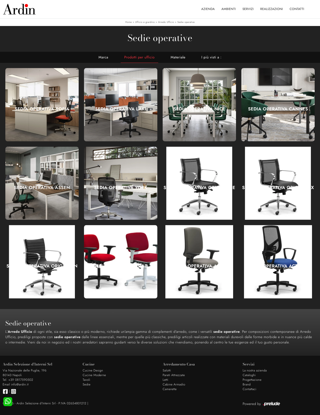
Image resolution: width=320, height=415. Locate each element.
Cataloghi (249, 375)
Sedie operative (186, 22)
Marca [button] (103, 57)
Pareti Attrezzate (174, 375)
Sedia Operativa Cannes (278, 109)
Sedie (86, 384)
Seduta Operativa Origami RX (278, 187)
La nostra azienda (255, 370)
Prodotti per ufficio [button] (139, 57)
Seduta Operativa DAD (121, 266)
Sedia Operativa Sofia (42, 109)
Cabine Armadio (174, 384)
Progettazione (252, 380)
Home (128, 22)
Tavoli (86, 380)
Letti (165, 380)
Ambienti (229, 9)
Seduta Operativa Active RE (278, 266)
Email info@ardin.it (15, 384)
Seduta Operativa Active (199, 266)
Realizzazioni (271, 9)
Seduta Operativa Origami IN (42, 266)
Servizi (248, 9)
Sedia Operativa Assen (42, 187)
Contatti (297, 9)
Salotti (167, 370)
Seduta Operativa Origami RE (199, 187)
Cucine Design (93, 370)
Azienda (208, 9)
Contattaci (249, 389)
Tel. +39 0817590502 (18, 380)
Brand (247, 384)
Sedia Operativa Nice (199, 109)
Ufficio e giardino (145, 22)
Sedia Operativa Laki (120, 109)
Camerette (170, 389)
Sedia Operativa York (120, 187)
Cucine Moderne (94, 375)
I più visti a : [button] (211, 57)
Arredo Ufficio (166, 22)
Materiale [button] (178, 57)
